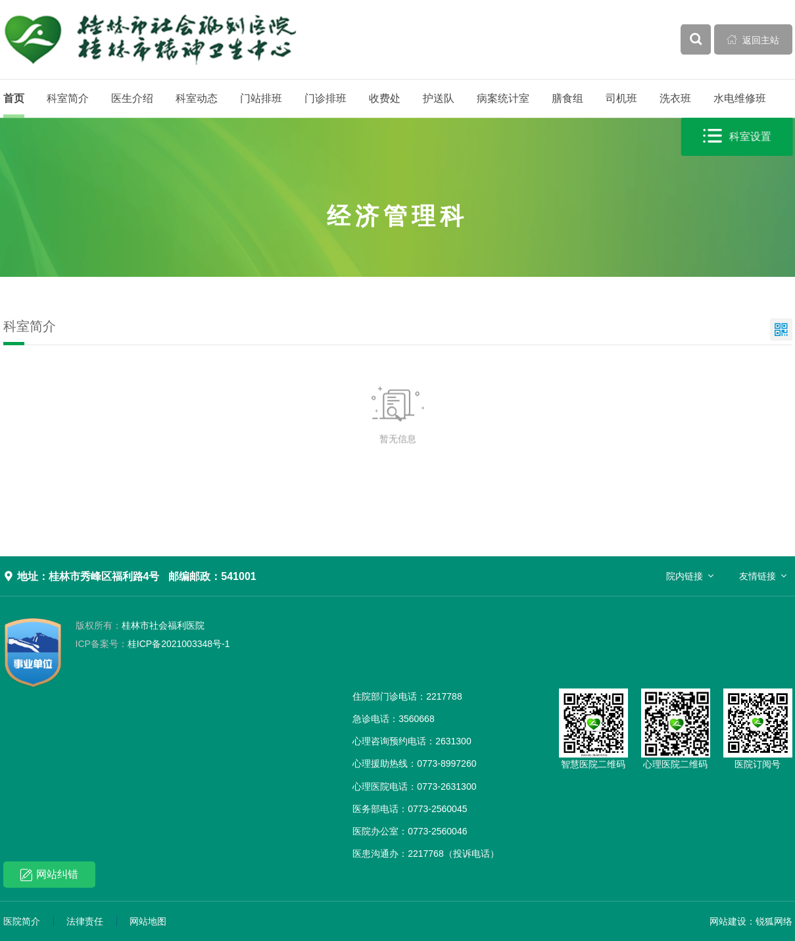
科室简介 (68, 98)
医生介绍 (132, 98)
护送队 (438, 98)
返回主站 (753, 39)
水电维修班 (739, 98)
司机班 (621, 98)
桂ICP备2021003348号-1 (153, 644)
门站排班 (261, 98)
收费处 (384, 98)
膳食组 (567, 98)
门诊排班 (325, 98)
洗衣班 (675, 98)
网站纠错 (49, 875)
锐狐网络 (774, 921)
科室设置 (737, 136)
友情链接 (757, 576)
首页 (13, 98)
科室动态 (197, 98)
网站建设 (728, 921)
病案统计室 (503, 98)
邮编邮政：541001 (212, 576)
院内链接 (684, 576)
